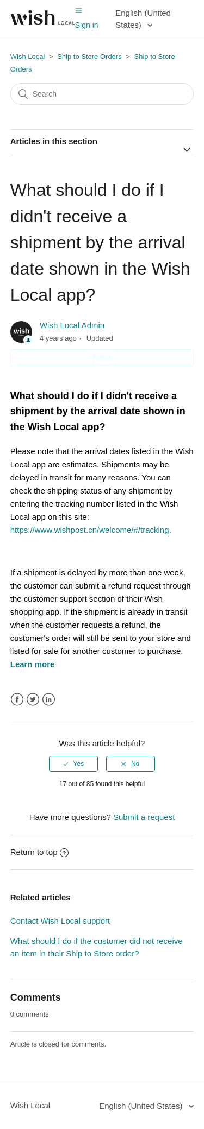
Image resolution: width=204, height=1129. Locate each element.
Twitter (33, 699)
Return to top (39, 852)
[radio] (73, 764)
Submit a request (144, 817)
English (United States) (143, 19)
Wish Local (28, 56)
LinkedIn (48, 699)
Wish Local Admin (72, 325)
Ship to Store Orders (89, 56)
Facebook (17, 699)
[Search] (102, 94)
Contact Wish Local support (60, 920)
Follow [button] (102, 357)
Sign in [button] (86, 25)
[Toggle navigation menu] (78, 10)
